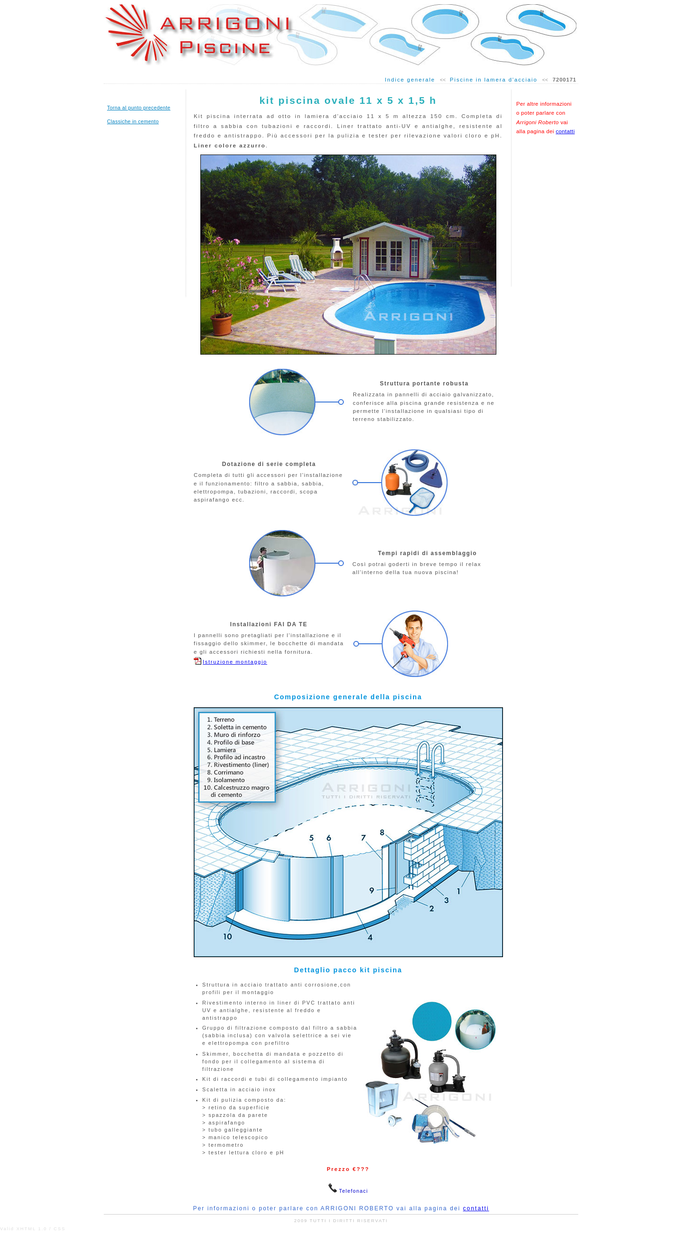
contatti (565, 131)
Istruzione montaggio (235, 662)
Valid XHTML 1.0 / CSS (32, 1228)
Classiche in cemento (133, 121)
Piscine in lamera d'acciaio (494, 79)
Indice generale (410, 79)
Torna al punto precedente (138, 107)
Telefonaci (353, 1191)
